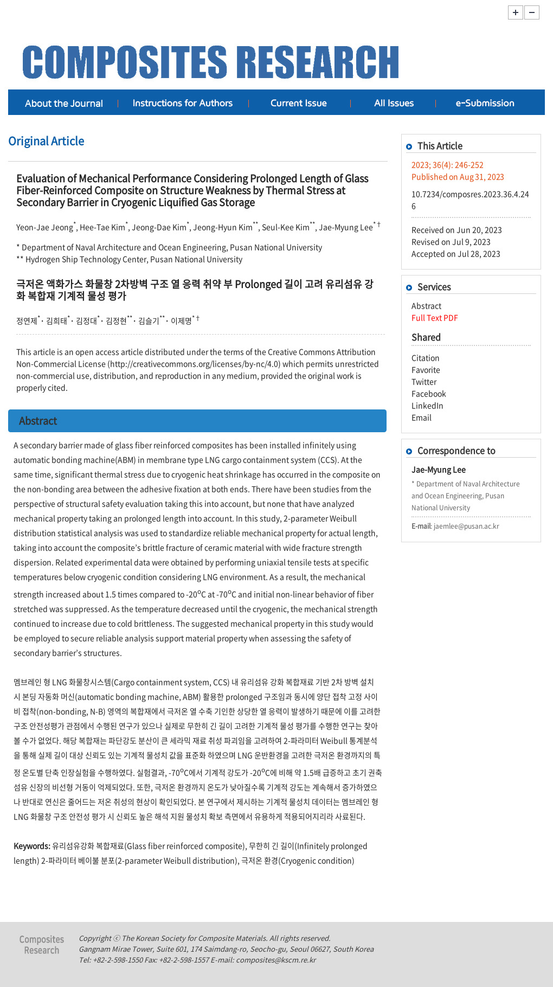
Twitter (423, 381)
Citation (425, 357)
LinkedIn (427, 405)
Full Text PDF (434, 317)
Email (421, 417)
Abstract (426, 305)
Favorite (425, 369)
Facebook (428, 393)
